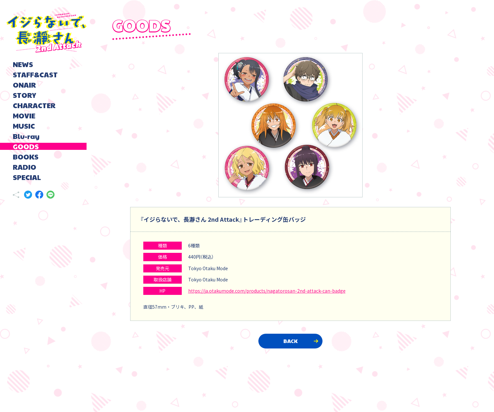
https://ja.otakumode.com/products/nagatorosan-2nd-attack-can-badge (267, 291)
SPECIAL (27, 177)
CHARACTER (34, 105)
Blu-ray (26, 136)
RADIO (24, 166)
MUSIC (24, 125)
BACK (290, 341)
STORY (24, 95)
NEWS (23, 64)
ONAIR (24, 84)
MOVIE (24, 115)
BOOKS (25, 156)
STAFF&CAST (35, 74)
